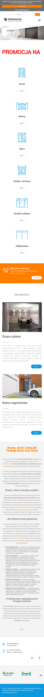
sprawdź (36, 278)
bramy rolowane (18, 538)
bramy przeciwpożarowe (24, 507)
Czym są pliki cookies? (22, 10)
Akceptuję (22, 6)
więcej (22, 91)
